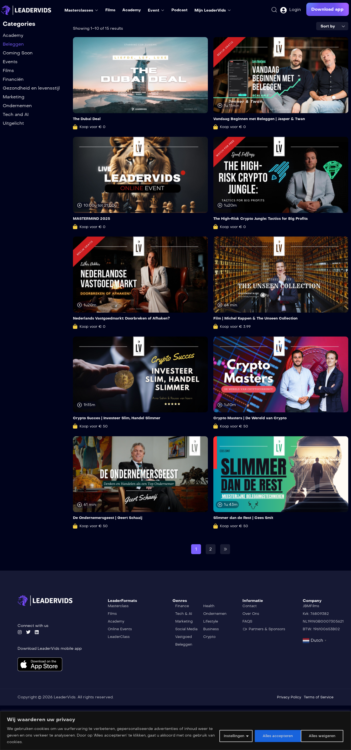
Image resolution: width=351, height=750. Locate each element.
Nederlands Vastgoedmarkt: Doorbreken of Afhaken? (125, 318)
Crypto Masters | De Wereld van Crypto (252, 417)
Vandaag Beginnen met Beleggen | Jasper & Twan (262, 118)
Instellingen (225, 735)
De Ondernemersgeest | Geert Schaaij (110, 517)
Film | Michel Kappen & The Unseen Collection (258, 318)
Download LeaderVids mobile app (50, 648)
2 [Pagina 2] (210, 548)
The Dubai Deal (88, 118)
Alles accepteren (319, 735)
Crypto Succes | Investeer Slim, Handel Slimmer (120, 417)
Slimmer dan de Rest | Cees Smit (245, 517)
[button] (327, 9)
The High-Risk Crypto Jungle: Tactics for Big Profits (264, 218)
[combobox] (332, 26)
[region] (175, 730)
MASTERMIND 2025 (93, 218)
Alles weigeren (270, 735)
